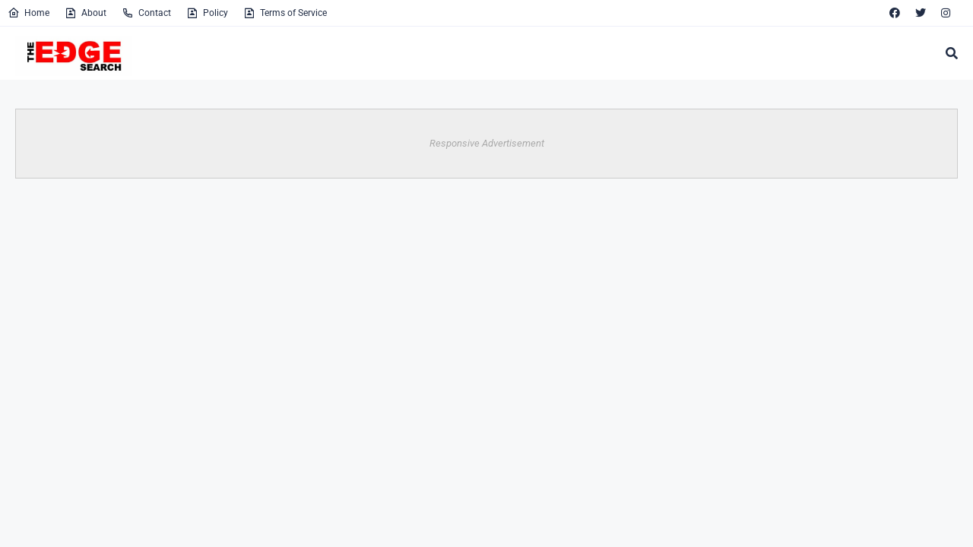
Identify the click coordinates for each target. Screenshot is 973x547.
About (85, 13)
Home (28, 13)
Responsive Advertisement (486, 143)
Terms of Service (285, 13)
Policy (207, 13)
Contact (146, 13)
